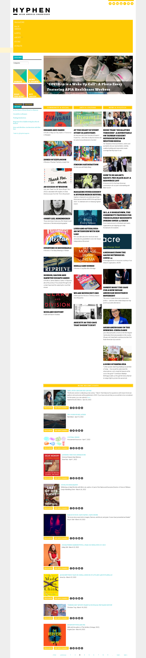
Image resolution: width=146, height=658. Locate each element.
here (88, 369)
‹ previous (63, 627)
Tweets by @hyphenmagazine (21, 105)
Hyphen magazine (22, 648)
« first (54, 627)
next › (118, 627)
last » (125, 627)
